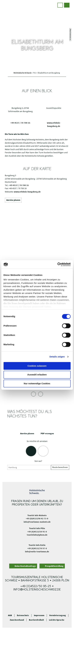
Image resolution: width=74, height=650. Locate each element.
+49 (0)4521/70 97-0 (37, 548)
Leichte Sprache (56, 620)
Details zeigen (57, 356)
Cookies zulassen (37, 366)
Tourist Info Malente (37, 515)
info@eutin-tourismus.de (37, 551)
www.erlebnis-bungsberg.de (27, 191)
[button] (60, 5)
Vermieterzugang (57, 615)
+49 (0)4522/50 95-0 (37, 531)
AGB (10, 615)
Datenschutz (23, 615)
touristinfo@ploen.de (37, 534)
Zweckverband (17, 620)
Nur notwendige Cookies (37, 383)
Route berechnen (60, 467)
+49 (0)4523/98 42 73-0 (37, 518)
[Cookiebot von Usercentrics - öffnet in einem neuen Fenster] (57, 264)
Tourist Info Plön (37, 528)
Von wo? (38, 461)
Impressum (39, 615)
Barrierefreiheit (36, 620)
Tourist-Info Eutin (37, 545)
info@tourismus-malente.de (37, 521)
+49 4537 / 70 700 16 (20, 122)
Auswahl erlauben (37, 374)
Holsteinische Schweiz (23, 73)
